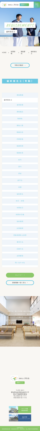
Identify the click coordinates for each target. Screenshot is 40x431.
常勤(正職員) (20, 65)
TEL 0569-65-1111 (20, 396)
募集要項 (23, 52)
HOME (4, 52)
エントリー (20, 275)
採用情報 (13, 52)
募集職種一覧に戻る (20, 282)
